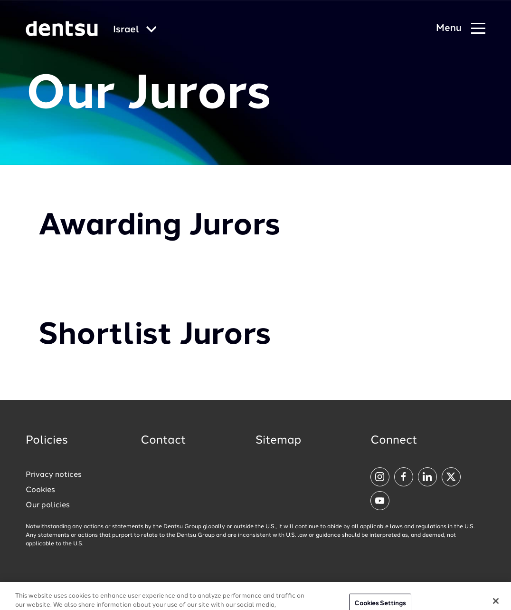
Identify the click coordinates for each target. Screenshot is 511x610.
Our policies (48, 505)
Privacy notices (54, 475)
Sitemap (278, 440)
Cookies (40, 490)
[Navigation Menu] (460, 29)
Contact (163, 440)
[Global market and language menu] (135, 30)
